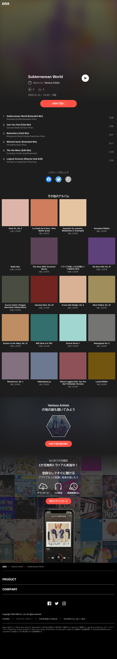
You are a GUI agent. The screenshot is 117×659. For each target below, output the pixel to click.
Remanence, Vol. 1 (15, 382)
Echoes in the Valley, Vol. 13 (15, 343)
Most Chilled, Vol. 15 (102, 305)
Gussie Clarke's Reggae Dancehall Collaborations (15, 306)
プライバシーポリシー (24, 619)
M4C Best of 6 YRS (44, 343)
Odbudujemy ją (44, 382)
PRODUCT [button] (9, 579)
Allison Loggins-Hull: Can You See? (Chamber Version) (73, 383)
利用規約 (6, 619)
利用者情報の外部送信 (48, 619)
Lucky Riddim (102, 382)
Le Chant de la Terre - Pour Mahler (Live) (44, 229)
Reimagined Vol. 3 (101, 343)
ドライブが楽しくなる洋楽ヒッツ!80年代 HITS (73, 268)
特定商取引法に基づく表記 (74, 619)
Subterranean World (35, 567)
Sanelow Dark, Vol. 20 (44, 305)
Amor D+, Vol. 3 (15, 228)
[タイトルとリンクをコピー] (68, 179)
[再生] (85, 78)
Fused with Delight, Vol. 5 (73, 305)
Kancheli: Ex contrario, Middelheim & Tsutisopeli (73, 229)
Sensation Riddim (101, 228)
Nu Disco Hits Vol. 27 (102, 267)
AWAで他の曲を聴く (58, 444)
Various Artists (52, 82)
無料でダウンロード (58, 501)
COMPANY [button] (9, 589)
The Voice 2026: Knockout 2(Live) (44, 268)
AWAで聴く (58, 103)
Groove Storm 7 (73, 343)
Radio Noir (15, 267)
